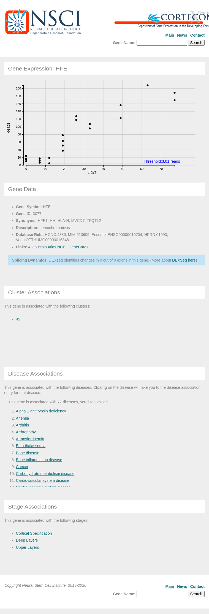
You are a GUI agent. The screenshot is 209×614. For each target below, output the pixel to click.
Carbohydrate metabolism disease (45, 473)
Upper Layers (27, 547)
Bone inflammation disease (39, 460)
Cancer (22, 466)
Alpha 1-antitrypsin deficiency (41, 411)
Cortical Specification (34, 533)
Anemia (22, 418)
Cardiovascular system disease (42, 480)
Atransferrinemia (30, 439)
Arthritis (22, 425)
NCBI (61, 247)
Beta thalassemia (30, 446)
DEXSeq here (184, 260)
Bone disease (27, 453)
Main (169, 35)
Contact (197, 35)
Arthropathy (26, 432)
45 (18, 319)
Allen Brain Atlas (42, 247)
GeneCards (78, 247)
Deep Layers (27, 540)
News (182, 35)
